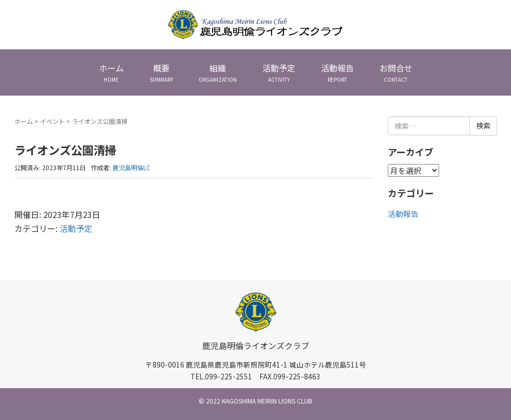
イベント (52, 121)
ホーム (23, 121)
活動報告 (403, 213)
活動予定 (76, 228)
